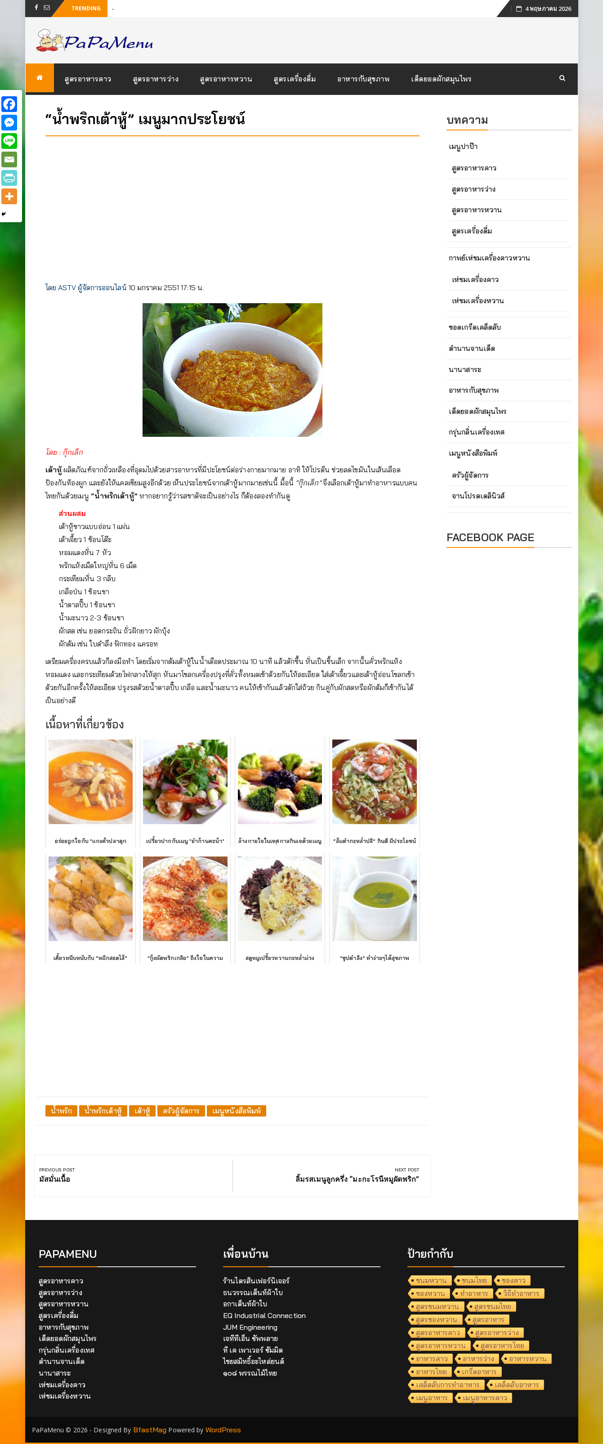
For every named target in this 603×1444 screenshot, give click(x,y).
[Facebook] (9, 104)
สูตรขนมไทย (493, 1306)
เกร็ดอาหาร (479, 1371)
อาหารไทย (431, 1371)
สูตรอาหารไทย (502, 1345)
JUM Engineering (250, 1327)
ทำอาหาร (474, 1293)
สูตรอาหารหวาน (226, 78)
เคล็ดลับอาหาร (517, 1384)
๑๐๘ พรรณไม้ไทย (250, 1372)
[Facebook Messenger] (9, 122)
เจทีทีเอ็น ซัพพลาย (250, 1338)
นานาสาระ (465, 369)
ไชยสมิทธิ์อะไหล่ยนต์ (254, 1361)
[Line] (9, 141)
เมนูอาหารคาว (485, 1397)
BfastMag (150, 1429)
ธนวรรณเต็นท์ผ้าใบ (253, 1292)
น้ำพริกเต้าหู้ (103, 1110)
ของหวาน (431, 1293)
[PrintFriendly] (9, 178)
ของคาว (514, 1280)
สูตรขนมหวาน (438, 1306)
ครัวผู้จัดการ (181, 1110)
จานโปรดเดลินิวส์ (478, 495)
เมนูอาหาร (432, 1397)
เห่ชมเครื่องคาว (475, 279)
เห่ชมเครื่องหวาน (478, 300)
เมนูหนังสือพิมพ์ (236, 1110)
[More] (9, 196)
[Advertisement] (232, 206)
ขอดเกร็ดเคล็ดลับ (475, 327)
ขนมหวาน (431, 1280)
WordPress (223, 1429)
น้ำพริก (61, 1110)
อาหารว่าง (478, 1358)
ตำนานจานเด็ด (472, 348)
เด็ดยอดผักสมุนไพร (441, 78)
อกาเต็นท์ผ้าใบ (245, 1303)
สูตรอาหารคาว (88, 78)
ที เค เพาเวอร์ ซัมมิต (253, 1349)
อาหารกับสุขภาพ (363, 78)
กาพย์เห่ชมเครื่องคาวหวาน (489, 257)
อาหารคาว (432, 1358)
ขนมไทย (474, 1280)
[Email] (9, 159)
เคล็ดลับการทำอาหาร (448, 1384)
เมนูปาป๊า (463, 146)
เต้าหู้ (142, 1110)
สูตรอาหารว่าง (156, 78)
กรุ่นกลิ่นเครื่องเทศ (477, 431)
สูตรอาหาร (489, 1319)
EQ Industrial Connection (264, 1315)
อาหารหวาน (528, 1358)
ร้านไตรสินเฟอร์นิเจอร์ (256, 1280)
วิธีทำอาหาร (521, 1293)
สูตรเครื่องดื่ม (295, 78)
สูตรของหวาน (437, 1319)
